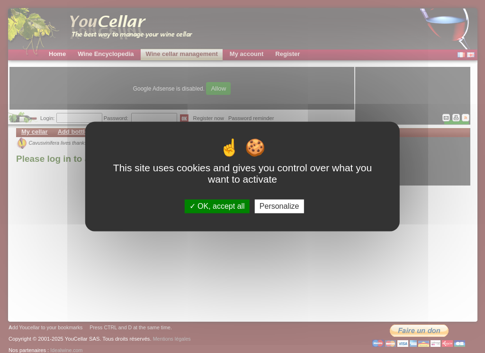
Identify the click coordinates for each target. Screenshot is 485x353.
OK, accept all (217, 206)
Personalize (279, 206)
